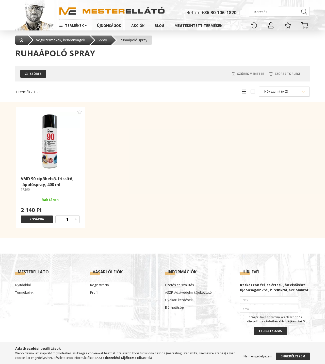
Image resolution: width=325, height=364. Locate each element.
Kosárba (36, 219)
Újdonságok (109, 25)
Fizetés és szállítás (179, 285)
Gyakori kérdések (179, 300)
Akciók (137, 25)
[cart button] (305, 25)
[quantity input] (67, 219)
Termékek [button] (74, 25)
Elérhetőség (174, 308)
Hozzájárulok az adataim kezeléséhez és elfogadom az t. (276, 319)
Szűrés (35, 74)
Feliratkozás (270, 331)
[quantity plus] (75, 219)
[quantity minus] (59, 219)
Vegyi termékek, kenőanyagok (60, 40)
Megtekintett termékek (198, 25)
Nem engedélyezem (257, 356)
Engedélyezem (293, 356)
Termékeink (24, 293)
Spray (102, 40)
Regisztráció (99, 285)
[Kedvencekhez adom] (80, 112)
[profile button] (271, 25)
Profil (94, 293)
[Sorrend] (284, 92)
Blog (159, 25)
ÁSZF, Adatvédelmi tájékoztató (188, 293)
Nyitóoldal (23, 285)
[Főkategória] (21, 40)
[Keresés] (279, 11)
